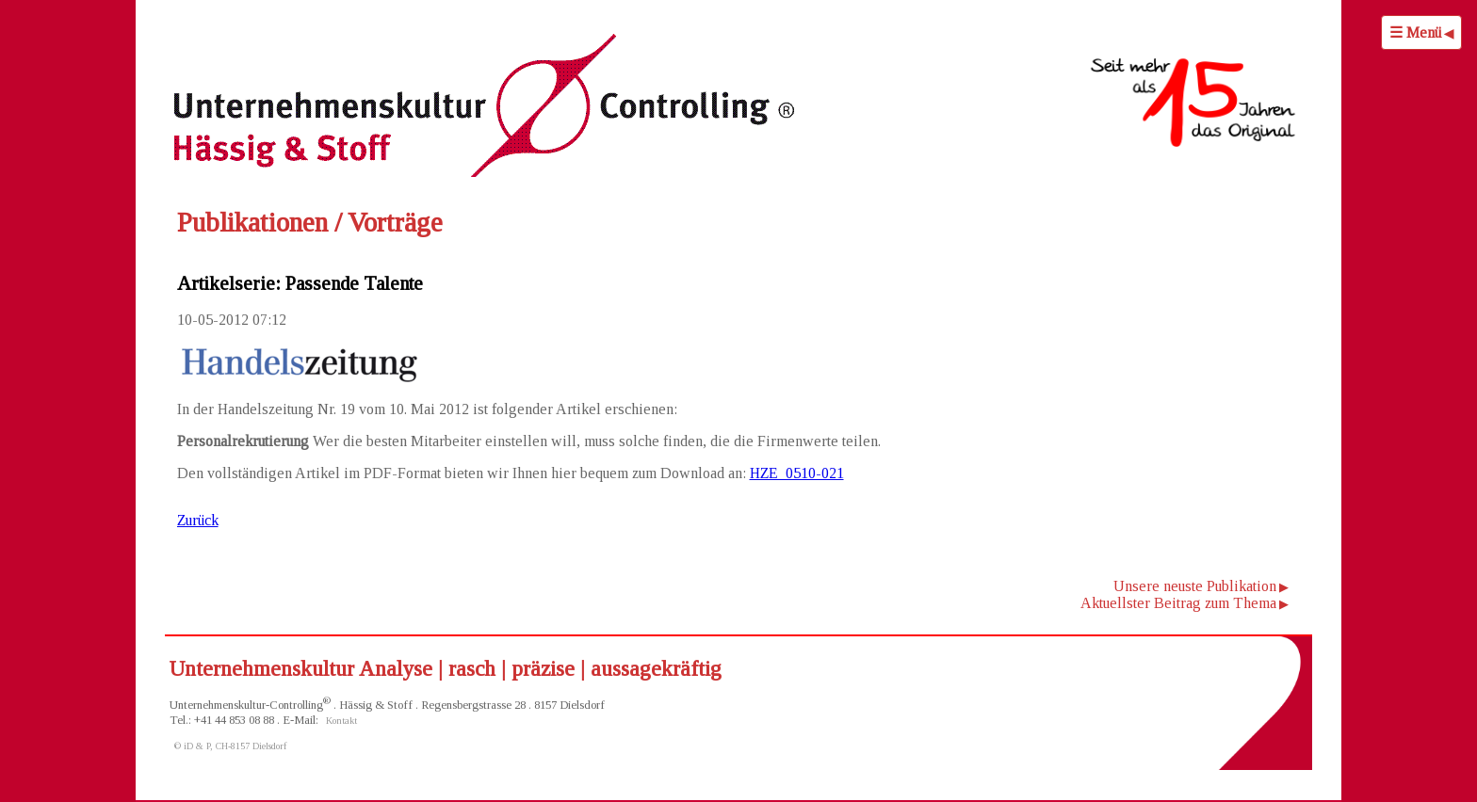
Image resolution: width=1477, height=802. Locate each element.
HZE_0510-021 (797, 473)
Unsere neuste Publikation (1194, 586)
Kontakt (341, 720)
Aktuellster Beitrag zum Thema (1178, 603)
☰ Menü (1415, 32)
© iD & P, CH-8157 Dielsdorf (230, 746)
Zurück (198, 520)
